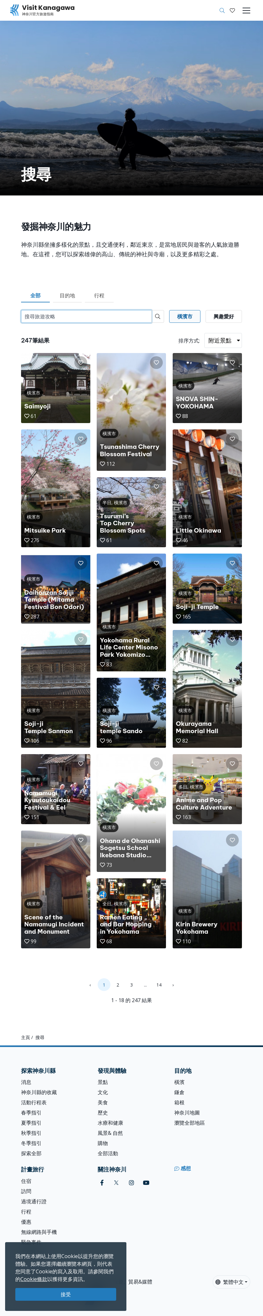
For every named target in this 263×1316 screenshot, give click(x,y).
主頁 (25, 1037)
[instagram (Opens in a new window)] (131, 1183)
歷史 (103, 1112)
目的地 (67, 295)
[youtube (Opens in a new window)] (146, 1183)
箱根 (179, 1102)
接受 (66, 1294)
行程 (99, 295)
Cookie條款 (33, 1279)
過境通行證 (34, 1201)
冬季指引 (31, 1143)
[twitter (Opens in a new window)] (116, 1183)
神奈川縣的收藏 (39, 1092)
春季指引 (31, 1112)
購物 (103, 1143)
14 (159, 985)
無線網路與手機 (39, 1231)
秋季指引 (31, 1132)
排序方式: (189, 340)
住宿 (26, 1181)
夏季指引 (31, 1122)
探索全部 (31, 1153)
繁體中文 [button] (229, 1281)
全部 (35, 295)
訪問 (26, 1191)
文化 (103, 1092)
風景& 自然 (110, 1132)
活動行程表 (34, 1102)
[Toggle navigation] (246, 10)
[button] (232, 10)
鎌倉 (179, 1092)
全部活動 (108, 1153)
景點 (103, 1082)
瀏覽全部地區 (189, 1122)
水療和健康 (110, 1122)
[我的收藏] (232, 10)
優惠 (26, 1221)
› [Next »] (173, 985)
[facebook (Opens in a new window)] (102, 1183)
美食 (103, 1102)
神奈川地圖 (187, 1112)
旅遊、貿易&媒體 (132, 1281)
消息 (26, 1082)
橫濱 (179, 1082)
